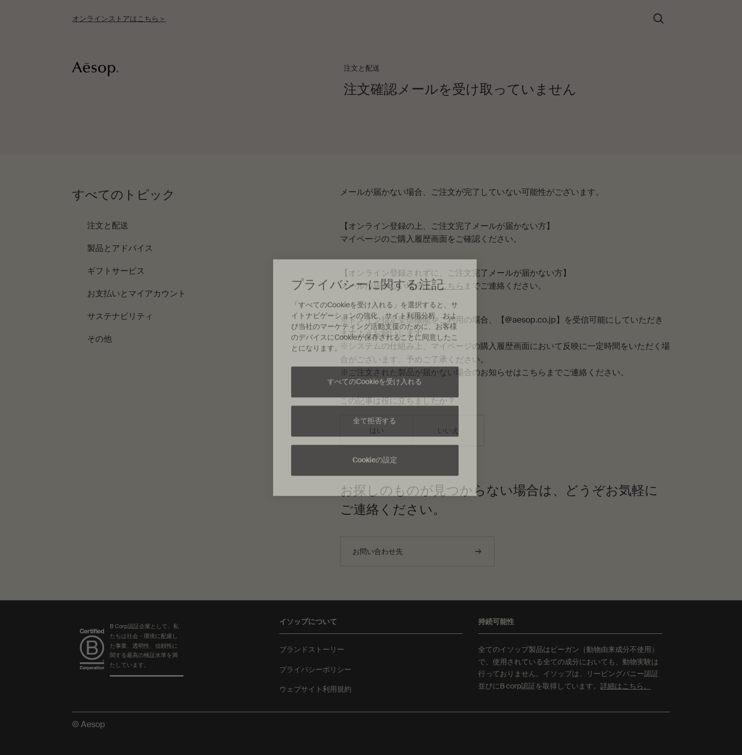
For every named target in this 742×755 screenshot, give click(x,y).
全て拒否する (374, 421)
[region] (375, 377)
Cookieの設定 (374, 460)
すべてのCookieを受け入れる (374, 382)
